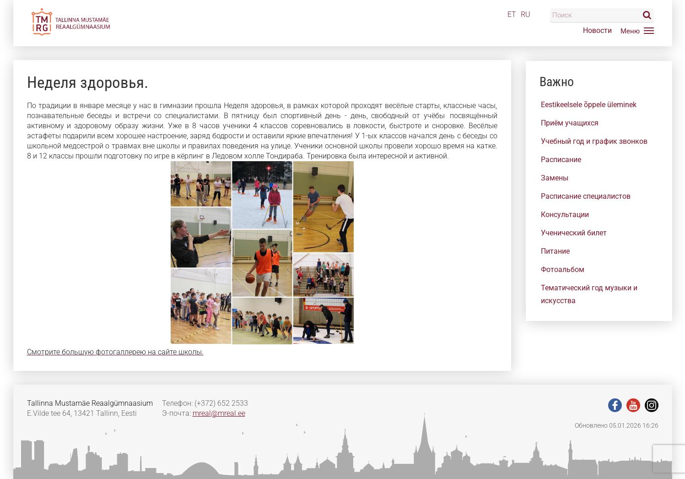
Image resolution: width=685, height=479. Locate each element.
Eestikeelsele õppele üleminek (588, 104)
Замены (554, 178)
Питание (555, 251)
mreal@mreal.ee (219, 413)
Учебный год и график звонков (594, 141)
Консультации (565, 214)
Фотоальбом (562, 269)
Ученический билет (574, 233)
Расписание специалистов (586, 196)
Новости (597, 30)
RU (525, 14)
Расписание (561, 159)
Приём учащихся (570, 123)
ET (511, 14)
